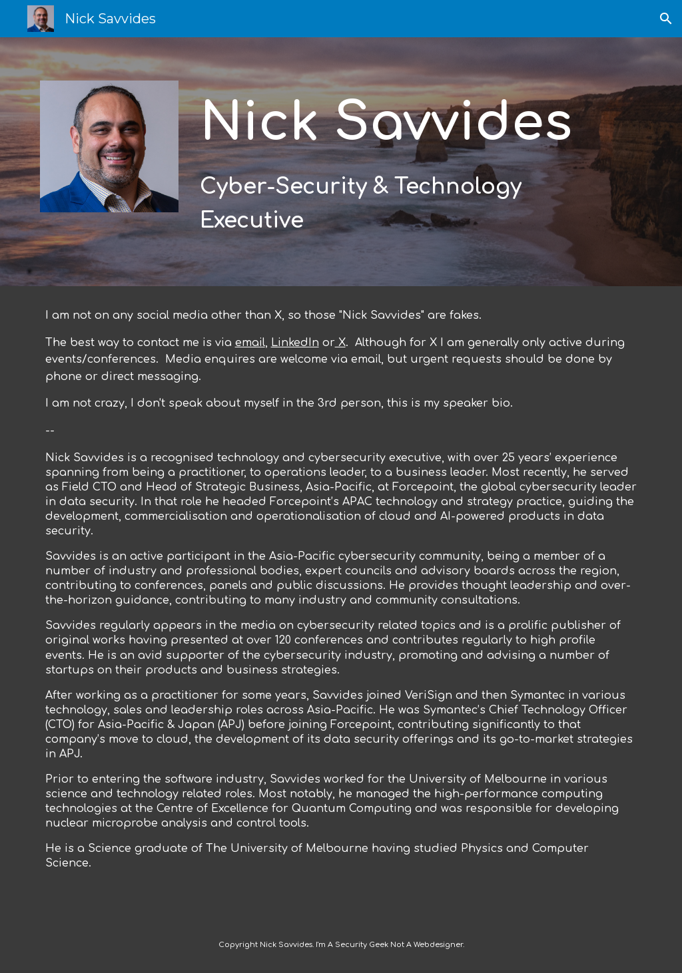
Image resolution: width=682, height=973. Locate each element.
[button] (666, 19)
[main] (392, 162)
